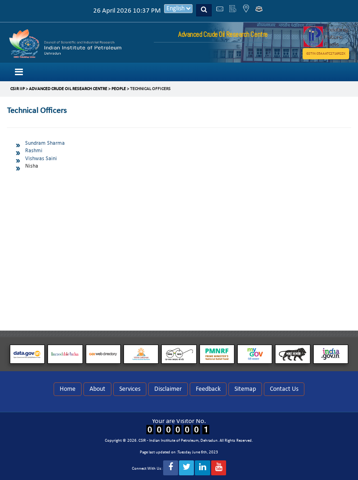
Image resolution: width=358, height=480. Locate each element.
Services (129, 389)
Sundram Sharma (45, 143)
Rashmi (33, 151)
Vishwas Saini (41, 159)
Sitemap (245, 389)
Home (68, 389)
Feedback (208, 389)
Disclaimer (168, 389)
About (97, 389)
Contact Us (284, 389)
